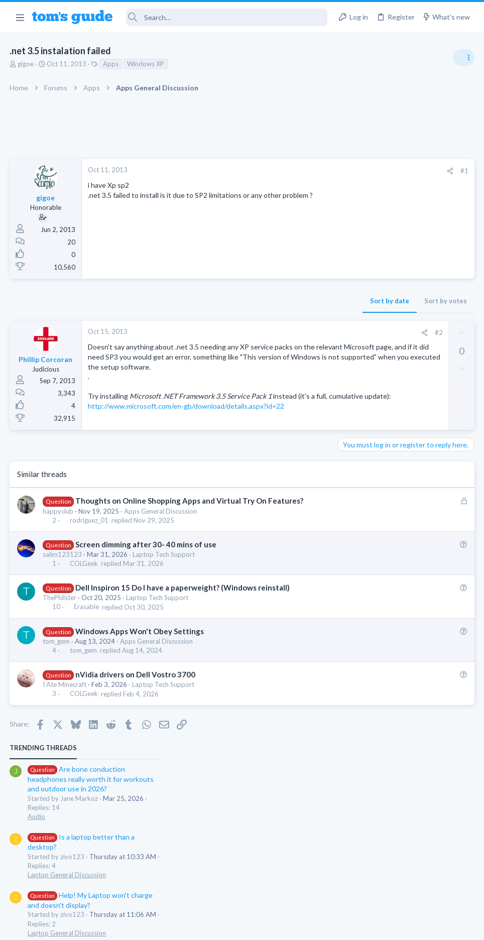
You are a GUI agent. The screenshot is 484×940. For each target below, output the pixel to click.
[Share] (289, 171)
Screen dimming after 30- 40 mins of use (145, 587)
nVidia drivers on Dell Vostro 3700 (135, 717)
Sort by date (228, 301)
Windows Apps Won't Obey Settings (139, 673)
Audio (350, 233)
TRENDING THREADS (357, 164)
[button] (20, 17)
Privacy (268, 925)
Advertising (133, 925)
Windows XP (146, 64)
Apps (111, 64)
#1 (303, 171)
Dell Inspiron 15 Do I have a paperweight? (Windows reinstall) (182, 630)
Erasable (86, 650)
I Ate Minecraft (65, 728)
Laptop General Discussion (380, 291)
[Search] (227, 17)
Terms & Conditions (337, 925)
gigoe (26, 64)
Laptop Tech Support (164, 598)
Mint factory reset (385, 369)
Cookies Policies (204, 925)
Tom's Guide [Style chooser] (402, 884)
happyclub (58, 554)
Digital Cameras (364, 495)
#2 (278, 332)
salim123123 (62, 598)
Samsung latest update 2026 (402, 418)
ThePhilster (60, 641)
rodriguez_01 (89, 563)
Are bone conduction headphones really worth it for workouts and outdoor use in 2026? (404, 195)
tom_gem (56, 684)
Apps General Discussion (161, 554)
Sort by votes (284, 301)
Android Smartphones (373, 398)
